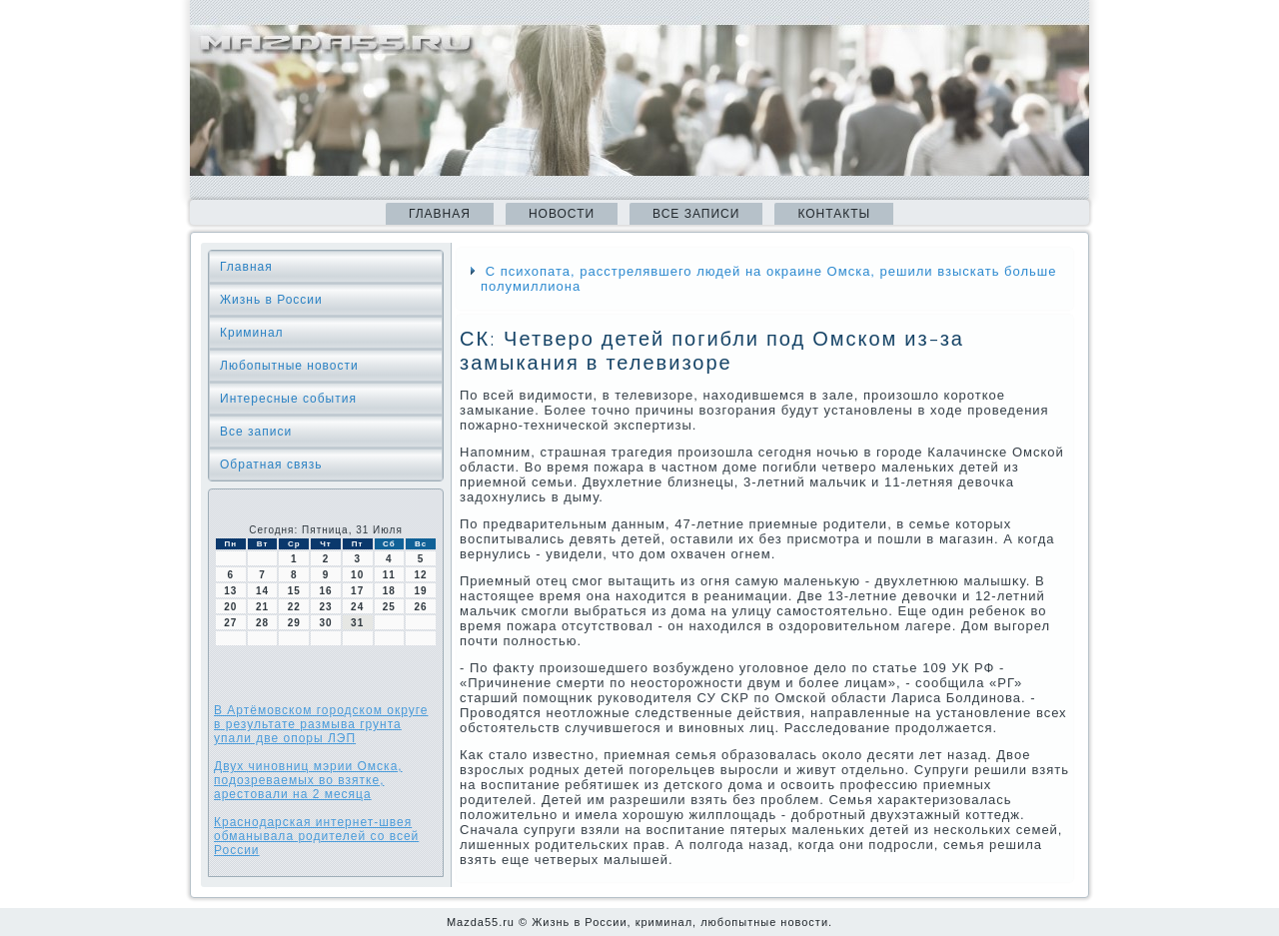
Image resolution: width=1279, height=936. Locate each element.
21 (262, 606)
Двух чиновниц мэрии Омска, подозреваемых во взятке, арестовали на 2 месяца (308, 780)
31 (357, 622)
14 (262, 590)
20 (230, 606)
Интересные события (288, 399)
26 (421, 606)
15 (294, 590)
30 (325, 622)
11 (389, 574)
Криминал (252, 333)
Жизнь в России (271, 300)
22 (294, 606)
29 (294, 622)
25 (389, 606)
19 (421, 590)
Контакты (833, 214)
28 (262, 622)
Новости (562, 214)
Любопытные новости (289, 366)
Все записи (695, 214)
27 (230, 622)
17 (357, 590)
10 (357, 574)
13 (230, 590)
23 (325, 606)
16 (325, 590)
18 (389, 590)
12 (421, 574)
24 (357, 606)
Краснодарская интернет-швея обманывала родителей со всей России (316, 836)
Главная (440, 214)
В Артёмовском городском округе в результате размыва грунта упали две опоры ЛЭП (321, 724)
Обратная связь (271, 464)
